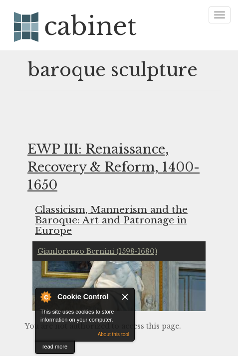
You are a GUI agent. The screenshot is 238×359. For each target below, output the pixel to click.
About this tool (113, 334)
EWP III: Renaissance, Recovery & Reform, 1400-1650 (113, 167)
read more (54, 347)
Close (125, 297)
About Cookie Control (45, 296)
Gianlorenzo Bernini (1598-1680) (97, 251)
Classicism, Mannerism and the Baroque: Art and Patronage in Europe (111, 219)
